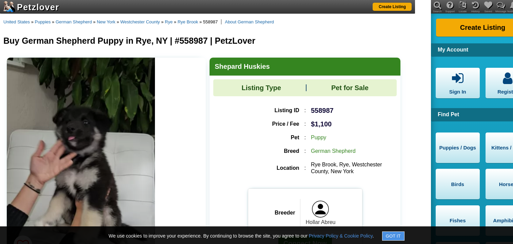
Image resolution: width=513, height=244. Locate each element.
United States (16, 21)
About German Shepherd (249, 21)
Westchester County (140, 21)
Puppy (318, 137)
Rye (169, 21)
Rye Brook (188, 21)
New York (106, 21)
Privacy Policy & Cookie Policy (341, 236)
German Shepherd (74, 21)
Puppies (43, 21)
